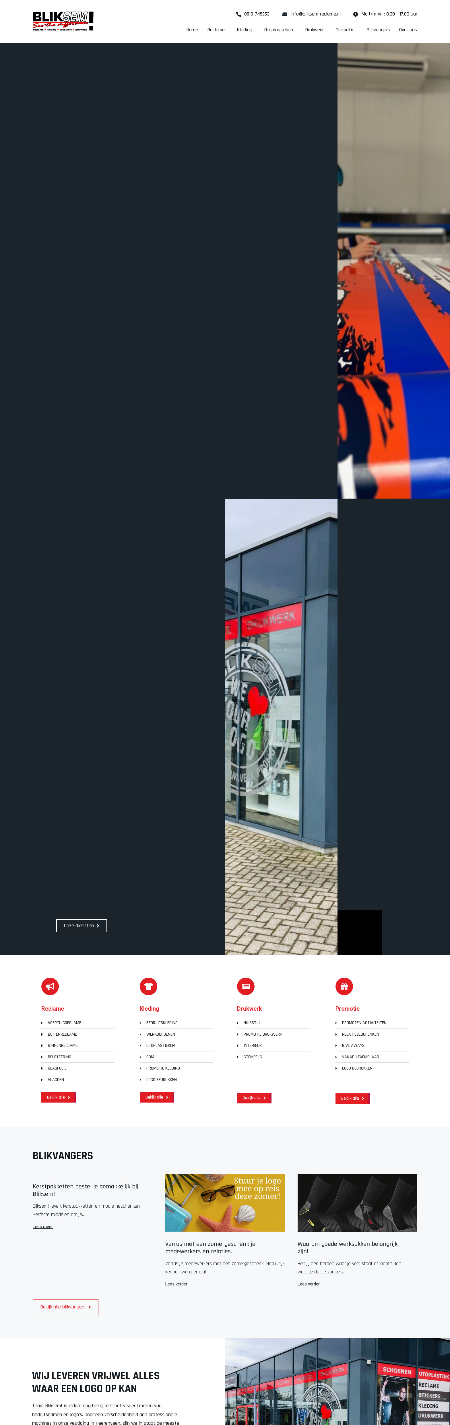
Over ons (408, 30)
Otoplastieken (280, 30)
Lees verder (176, 1284)
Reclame (217, 30)
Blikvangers (378, 30)
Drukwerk (315, 30)
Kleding (246, 30)
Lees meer (43, 1227)
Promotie (346, 30)
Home (192, 30)
